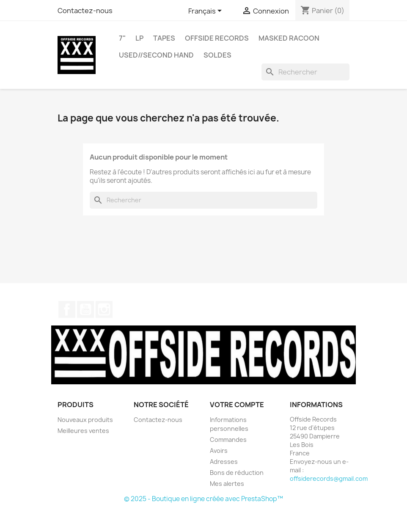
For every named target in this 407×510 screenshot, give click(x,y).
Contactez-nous (85, 10)
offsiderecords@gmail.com (329, 478)
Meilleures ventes (83, 431)
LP (139, 38)
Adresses (224, 462)
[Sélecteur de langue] (206, 11)
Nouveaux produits (85, 420)
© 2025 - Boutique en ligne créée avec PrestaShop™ (203, 498)
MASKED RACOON (288, 38)
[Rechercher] (305, 71)
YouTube (85, 309)
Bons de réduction (237, 473)
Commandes (228, 440)
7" (122, 38)
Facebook (66, 309)
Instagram (104, 309)
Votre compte (237, 404)
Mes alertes (227, 484)
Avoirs (219, 451)
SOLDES (217, 55)
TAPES (164, 38)
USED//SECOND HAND (156, 55)
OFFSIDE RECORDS (217, 38)
